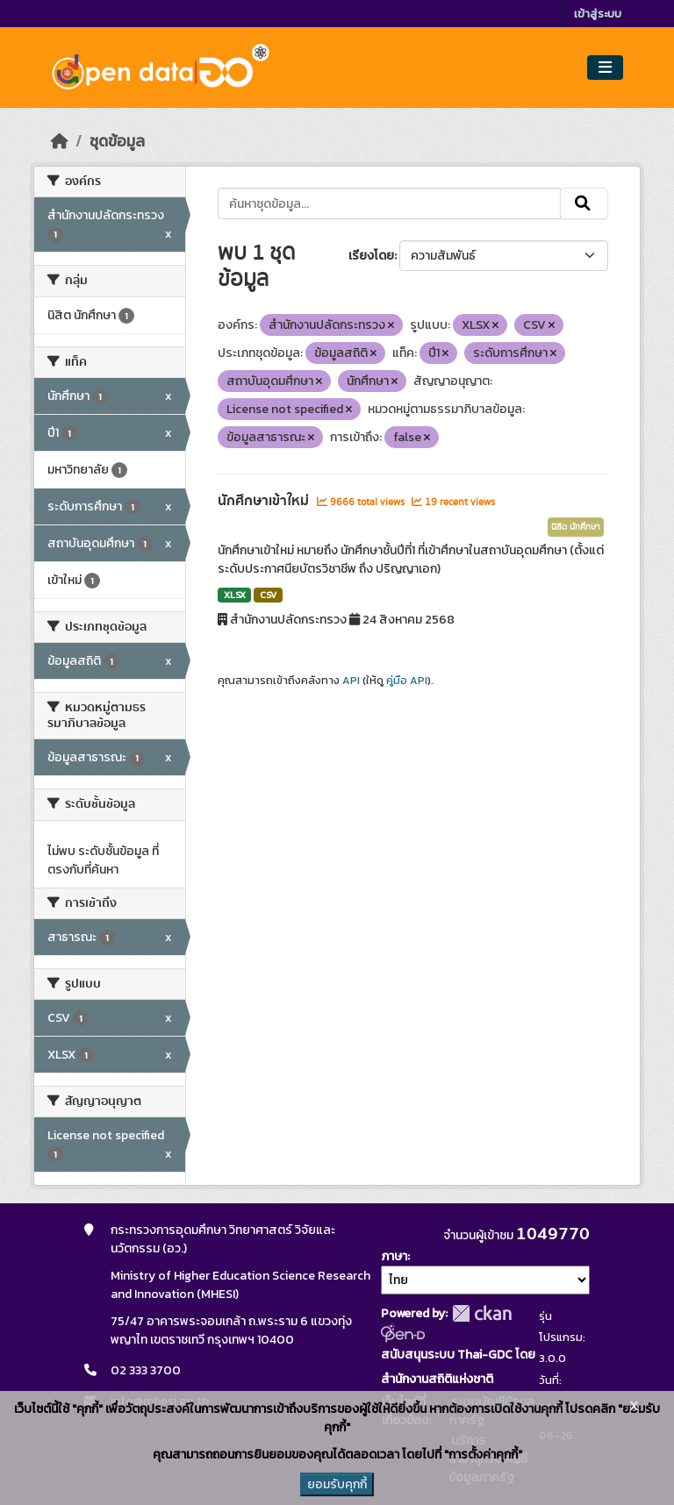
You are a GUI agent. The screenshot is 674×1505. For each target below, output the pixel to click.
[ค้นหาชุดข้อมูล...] (389, 203)
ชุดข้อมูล (117, 141)
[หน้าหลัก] (59, 141)
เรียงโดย (371, 255)
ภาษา (394, 1256)
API (351, 680)
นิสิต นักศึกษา (575, 527)
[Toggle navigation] (605, 68)
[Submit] (584, 203)
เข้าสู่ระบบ (597, 13)
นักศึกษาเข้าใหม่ (265, 500)
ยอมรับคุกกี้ (337, 1484)
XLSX (235, 595)
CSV (268, 595)
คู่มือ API (406, 680)
